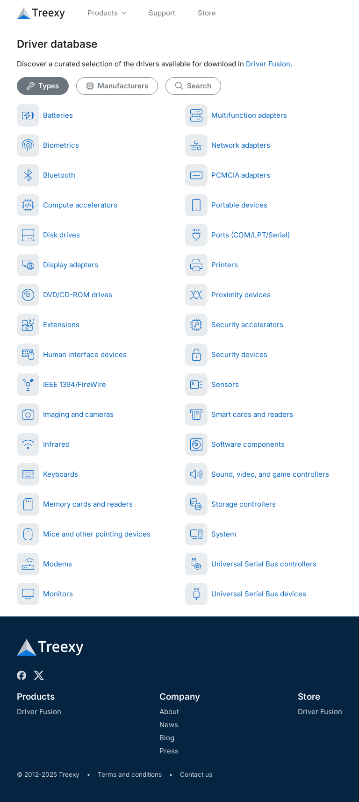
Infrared (43, 444)
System (210, 534)
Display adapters (57, 265)
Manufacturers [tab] (117, 85)
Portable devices (226, 205)
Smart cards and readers (239, 414)
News (168, 724)
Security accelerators (234, 325)
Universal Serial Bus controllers (250, 564)
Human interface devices (72, 355)
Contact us (196, 774)
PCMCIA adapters (227, 175)
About (169, 711)
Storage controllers (230, 504)
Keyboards (47, 474)
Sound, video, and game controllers (257, 474)
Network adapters (227, 145)
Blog (166, 737)
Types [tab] (43, 85)
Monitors (45, 594)
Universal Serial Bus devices (245, 594)
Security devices (226, 355)
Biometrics (48, 145)
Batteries (45, 115)
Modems (44, 564)
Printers (211, 265)
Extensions (48, 325)
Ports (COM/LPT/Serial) (237, 235)
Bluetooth (46, 175)
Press (169, 750)
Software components (235, 444)
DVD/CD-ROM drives (64, 295)
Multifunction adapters (236, 115)
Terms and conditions (130, 774)
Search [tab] (193, 85)
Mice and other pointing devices (84, 534)
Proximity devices (228, 295)
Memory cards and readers (75, 504)
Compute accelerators (67, 205)
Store (309, 696)
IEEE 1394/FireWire (61, 384)
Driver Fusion (268, 63)
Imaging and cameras (65, 414)
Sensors (212, 384)
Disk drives (48, 235)
